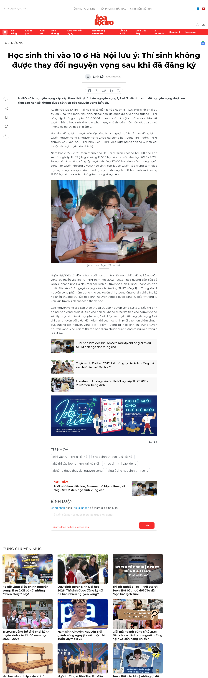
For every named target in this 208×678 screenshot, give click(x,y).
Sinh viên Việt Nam (142, 8)
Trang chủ (5, 32)
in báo (111, 91)
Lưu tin (6, 118)
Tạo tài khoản (80, 507)
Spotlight (174, 32)
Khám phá (28, 32)
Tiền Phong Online (83, 8)
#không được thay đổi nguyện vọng (77, 470)
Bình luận (6, 126)
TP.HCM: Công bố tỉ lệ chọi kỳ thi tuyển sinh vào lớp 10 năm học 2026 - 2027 (26, 635)
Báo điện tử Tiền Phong (104, 20)
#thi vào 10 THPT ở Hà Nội (70, 457)
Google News (202, 43)
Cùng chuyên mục (22, 549)
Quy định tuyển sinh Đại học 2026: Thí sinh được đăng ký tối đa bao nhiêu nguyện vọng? (80, 590)
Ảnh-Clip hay (141, 32)
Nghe (6, 100)
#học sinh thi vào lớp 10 (120, 463)
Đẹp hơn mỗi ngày (74, 32)
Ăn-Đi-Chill (124, 32)
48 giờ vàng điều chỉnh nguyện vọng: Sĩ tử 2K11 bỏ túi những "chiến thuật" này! (25, 590)
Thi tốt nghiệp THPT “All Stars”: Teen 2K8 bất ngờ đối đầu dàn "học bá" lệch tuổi (135, 590)
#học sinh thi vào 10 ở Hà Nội (113, 457)
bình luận (118, 91)
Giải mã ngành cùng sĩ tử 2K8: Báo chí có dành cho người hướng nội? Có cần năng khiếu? (137, 635)
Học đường (55, 32)
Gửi (147, 525)
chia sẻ (89, 91)
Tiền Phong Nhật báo (112, 8)
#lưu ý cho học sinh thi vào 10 (127, 470)
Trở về (6, 135)
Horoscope (190, 32)
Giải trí (42, 32)
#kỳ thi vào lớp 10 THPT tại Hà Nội (75, 463)
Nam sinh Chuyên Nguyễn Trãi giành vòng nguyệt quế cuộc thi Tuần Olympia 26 (81, 635)
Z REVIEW (159, 32)
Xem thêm (202, 32)
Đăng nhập (58, 507)
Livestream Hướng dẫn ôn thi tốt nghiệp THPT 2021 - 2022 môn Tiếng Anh (112, 383)
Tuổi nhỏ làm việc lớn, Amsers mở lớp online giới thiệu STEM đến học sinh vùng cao (113, 345)
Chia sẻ (6, 109)
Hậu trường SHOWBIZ (98, 32)
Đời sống (14, 32)
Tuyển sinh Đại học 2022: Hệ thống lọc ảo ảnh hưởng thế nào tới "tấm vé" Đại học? (115, 365)
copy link (104, 91)
